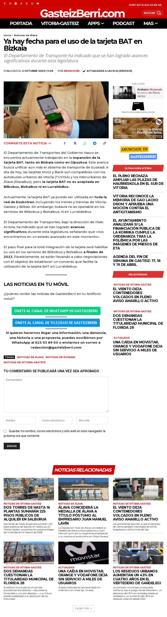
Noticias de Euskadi (60, 357)
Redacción (72, 71)
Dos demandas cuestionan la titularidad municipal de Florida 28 (138, 322)
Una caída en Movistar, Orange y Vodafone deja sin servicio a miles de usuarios (137, 348)
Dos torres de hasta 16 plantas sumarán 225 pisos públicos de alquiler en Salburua (27, 513)
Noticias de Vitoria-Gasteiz (25, 362)
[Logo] (73, 13)
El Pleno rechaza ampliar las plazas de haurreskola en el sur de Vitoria (138, 182)
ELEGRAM (56, 322)
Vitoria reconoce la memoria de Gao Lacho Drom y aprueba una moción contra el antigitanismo (135, 204)
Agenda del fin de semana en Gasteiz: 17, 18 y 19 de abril (137, 261)
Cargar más (83, 608)
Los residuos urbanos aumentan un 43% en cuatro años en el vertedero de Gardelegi (137, 577)
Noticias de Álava (25, 35)
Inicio (7, 35)
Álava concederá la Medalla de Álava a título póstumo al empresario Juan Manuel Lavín (82, 515)
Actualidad (122, 338)
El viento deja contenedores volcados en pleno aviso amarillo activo (135, 295)
